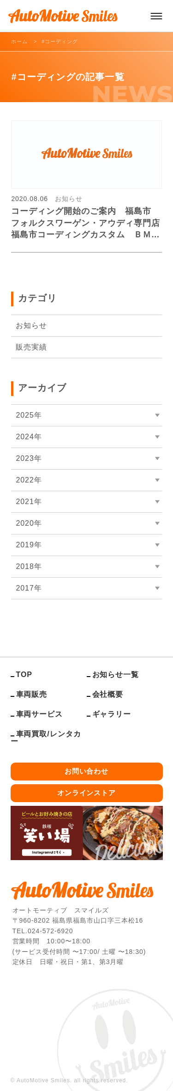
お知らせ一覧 (115, 674)
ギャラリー (111, 714)
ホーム (19, 41)
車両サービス (39, 714)
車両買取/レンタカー (46, 737)
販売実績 (31, 347)
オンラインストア (86, 793)
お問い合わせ (87, 771)
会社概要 (108, 694)
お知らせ (31, 325)
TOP (24, 674)
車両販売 (32, 694)
